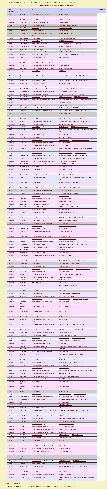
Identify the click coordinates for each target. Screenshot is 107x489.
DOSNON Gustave (63, 94)
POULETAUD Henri (63, 293)
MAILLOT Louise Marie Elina (65, 231)
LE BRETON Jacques (64, 402)
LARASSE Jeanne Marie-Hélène (66, 426)
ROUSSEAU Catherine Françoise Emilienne (85, 215)
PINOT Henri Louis (63, 324)
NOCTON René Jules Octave (65, 33)
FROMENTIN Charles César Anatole (67, 226)
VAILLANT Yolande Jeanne (65, 378)
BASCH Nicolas (62, 282)
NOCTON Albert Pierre (64, 107)
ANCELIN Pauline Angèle (65, 332)
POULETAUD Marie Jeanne (74, 43)
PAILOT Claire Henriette (80, 153)
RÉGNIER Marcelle (63, 22)
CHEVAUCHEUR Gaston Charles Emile (68, 25)
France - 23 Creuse (36, 99)
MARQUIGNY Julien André (65, 177)
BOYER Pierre (62, 43)
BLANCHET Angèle (82, 172)
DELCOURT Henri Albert (64, 373)
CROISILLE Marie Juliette (80, 394)
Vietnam (34, 148)
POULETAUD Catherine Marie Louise (67, 161)
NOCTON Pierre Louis (64, 391)
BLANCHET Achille (63, 335)
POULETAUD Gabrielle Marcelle (66, 314)
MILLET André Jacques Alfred (66, 247)
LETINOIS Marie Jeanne (77, 435)
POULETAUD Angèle (64, 445)
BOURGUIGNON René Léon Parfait (67, 110)
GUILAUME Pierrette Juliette (80, 217)
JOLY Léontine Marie (82, 155)
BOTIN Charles (62, 206)
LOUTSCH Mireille (63, 319)
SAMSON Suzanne (63, 30)
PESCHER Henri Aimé (64, 415)
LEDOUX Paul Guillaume (65, 113)
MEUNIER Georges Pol (64, 362)
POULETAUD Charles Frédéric (66, 118)
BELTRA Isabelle (79, 354)
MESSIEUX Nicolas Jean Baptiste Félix (68, 121)
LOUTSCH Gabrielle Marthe (80, 346)
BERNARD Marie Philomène (65, 405)
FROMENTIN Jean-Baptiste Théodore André (69, 477)
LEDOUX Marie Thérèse (64, 134)
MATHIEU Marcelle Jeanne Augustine (79, 127)
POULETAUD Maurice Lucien (66, 354)
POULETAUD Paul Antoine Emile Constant (69, 263)
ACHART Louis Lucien (64, 57)
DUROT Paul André (63, 285)
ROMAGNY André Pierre (64, 236)
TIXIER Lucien (62, 193)
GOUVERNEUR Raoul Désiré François (68, 163)
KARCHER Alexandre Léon (65, 148)
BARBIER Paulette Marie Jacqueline (67, 239)
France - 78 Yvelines (36, 22)
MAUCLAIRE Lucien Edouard (66, 54)
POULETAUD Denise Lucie (65, 381)
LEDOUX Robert (63, 228)
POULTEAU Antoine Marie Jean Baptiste (68, 421)
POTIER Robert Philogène (65, 346)
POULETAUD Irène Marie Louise (66, 249)
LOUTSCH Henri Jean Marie (65, 463)
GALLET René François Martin (66, 124)
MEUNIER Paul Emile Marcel (65, 260)
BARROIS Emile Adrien (64, 49)
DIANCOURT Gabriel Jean (65, 204)
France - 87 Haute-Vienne (38, 43)
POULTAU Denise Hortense (75, 206)
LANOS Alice (76, 182)
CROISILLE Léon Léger (64, 80)
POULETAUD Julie (79, 54)
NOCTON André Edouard (65, 474)
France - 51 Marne (36, 25)
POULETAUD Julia (75, 376)
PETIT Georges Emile (64, 65)
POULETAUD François (64, 223)
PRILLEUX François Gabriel (65, 329)
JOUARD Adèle (76, 340)
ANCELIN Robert (63, 432)
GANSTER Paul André (64, 244)
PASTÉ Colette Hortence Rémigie (66, 296)
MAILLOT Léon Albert (64, 343)
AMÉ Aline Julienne (63, 62)
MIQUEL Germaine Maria (78, 396)
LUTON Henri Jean (63, 376)
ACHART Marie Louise (78, 362)
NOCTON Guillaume (63, 116)
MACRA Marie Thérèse (80, 260)
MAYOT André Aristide (64, 396)
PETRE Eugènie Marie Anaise (66, 241)
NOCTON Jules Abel (63, 14)
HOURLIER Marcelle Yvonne (82, 410)
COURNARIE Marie (75, 293)
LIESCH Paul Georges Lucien (66, 41)
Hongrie (33, 282)
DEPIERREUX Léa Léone (65, 277)
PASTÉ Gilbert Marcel (64, 365)
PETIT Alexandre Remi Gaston (66, 410)
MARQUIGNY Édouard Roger (66, 288)
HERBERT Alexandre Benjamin (66, 269)
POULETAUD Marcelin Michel (66, 99)
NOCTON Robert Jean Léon (65, 68)
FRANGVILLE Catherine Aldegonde (67, 38)
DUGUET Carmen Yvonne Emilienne (81, 359)
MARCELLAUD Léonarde (65, 190)
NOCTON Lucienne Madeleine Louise (67, 60)
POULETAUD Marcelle (64, 301)
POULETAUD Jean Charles (65, 166)
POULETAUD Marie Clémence (80, 80)
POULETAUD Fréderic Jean (65, 351)
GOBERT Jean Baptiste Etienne (66, 51)
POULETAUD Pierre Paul (65, 187)
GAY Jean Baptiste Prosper (65, 97)
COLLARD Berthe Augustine (78, 338)
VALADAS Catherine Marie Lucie (83, 99)
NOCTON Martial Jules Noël (65, 46)
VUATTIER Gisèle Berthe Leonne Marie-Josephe (70, 274)
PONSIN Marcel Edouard (65, 102)
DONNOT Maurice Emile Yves (66, 258)
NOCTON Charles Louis (64, 359)
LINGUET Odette (63, 86)
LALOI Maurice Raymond (65, 255)
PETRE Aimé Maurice (64, 435)
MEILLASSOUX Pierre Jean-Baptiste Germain (69, 129)
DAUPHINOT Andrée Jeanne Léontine (68, 220)
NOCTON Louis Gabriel (64, 182)
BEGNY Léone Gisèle (64, 185)
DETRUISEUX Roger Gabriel (65, 443)
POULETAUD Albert (63, 471)
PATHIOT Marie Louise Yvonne (79, 244)
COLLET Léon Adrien (64, 17)
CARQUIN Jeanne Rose (85, 121)
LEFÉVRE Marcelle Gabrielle (81, 97)
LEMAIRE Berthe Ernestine (65, 201)
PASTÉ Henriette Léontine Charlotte (67, 91)
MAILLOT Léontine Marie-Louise (78, 88)
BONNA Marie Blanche (76, 285)
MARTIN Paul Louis (63, 127)
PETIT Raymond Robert (64, 448)
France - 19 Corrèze (36, 80)
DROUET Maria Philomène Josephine (80, 140)
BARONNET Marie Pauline (65, 348)
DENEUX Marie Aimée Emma (82, 75)
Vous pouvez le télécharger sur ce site (64, 2)
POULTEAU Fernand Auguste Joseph (67, 370)
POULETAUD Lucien (64, 196)
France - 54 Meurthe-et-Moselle (39, 319)
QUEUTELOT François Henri (65, 28)
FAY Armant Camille (63, 88)
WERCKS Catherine (77, 107)
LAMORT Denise (63, 311)
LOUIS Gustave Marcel (64, 19)
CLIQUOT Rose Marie (80, 329)
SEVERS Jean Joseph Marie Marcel (67, 429)
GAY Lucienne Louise (64, 271)
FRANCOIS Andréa (63, 266)
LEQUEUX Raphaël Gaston (65, 399)
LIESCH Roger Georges (64, 357)
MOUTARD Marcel (63, 418)
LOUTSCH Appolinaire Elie (65, 466)
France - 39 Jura (35, 49)
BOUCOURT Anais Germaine (83, 269)
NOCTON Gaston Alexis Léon (66, 215)
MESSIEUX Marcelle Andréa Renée (67, 174)
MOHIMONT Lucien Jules (65, 217)
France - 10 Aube (36, 110)
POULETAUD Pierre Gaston (65, 451)
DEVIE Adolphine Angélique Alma (80, 299)
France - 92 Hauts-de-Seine (38, 62)
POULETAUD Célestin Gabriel (66, 158)
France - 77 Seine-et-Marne (38, 46)
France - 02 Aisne (36, 54)
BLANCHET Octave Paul (64, 340)
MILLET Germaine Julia (81, 118)
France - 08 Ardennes (37, 17)
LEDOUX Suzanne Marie (64, 306)
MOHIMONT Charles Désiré (65, 153)
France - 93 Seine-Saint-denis (39, 33)
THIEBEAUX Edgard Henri (65, 437)
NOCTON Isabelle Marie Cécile (76, 413)
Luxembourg (35, 30)
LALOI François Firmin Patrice (66, 75)
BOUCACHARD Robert (64, 461)
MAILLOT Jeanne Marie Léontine (66, 424)
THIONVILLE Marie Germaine (77, 324)
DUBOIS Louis (62, 71)
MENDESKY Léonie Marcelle (77, 94)
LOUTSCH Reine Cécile (80, 399)
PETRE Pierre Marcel (64, 140)
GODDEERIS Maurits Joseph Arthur (67, 172)
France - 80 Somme (36, 75)
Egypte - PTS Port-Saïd (37, 206)
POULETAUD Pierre (63, 290)
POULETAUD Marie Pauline (74, 193)
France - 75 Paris (36, 38)
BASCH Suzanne (63, 407)
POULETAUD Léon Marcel (65, 394)
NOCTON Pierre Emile (64, 279)
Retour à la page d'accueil (14, 483)
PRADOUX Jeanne (80, 158)
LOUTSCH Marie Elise (83, 110)
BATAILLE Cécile (77, 187)
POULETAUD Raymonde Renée (66, 469)
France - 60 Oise (35, 14)
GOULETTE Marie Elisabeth (80, 466)
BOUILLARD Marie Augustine (77, 418)
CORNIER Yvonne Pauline (65, 137)
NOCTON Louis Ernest (64, 316)
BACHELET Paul (63, 413)
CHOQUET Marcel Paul (64, 83)
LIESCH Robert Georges (64, 209)
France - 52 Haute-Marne (37, 258)
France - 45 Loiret (36, 71)
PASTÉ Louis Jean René (64, 145)
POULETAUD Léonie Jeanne (79, 461)
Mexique (34, 105)
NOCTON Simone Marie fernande (67, 212)
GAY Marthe (73, 335)
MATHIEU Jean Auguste (64, 299)
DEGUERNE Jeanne (63, 327)
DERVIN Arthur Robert (64, 338)
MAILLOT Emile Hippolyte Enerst (66, 155)
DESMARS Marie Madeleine (85, 370)
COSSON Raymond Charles (65, 198)
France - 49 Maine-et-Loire (38, 19)
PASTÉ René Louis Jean (64, 142)
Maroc (33, 354)
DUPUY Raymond (63, 105)
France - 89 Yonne (36, 418)
